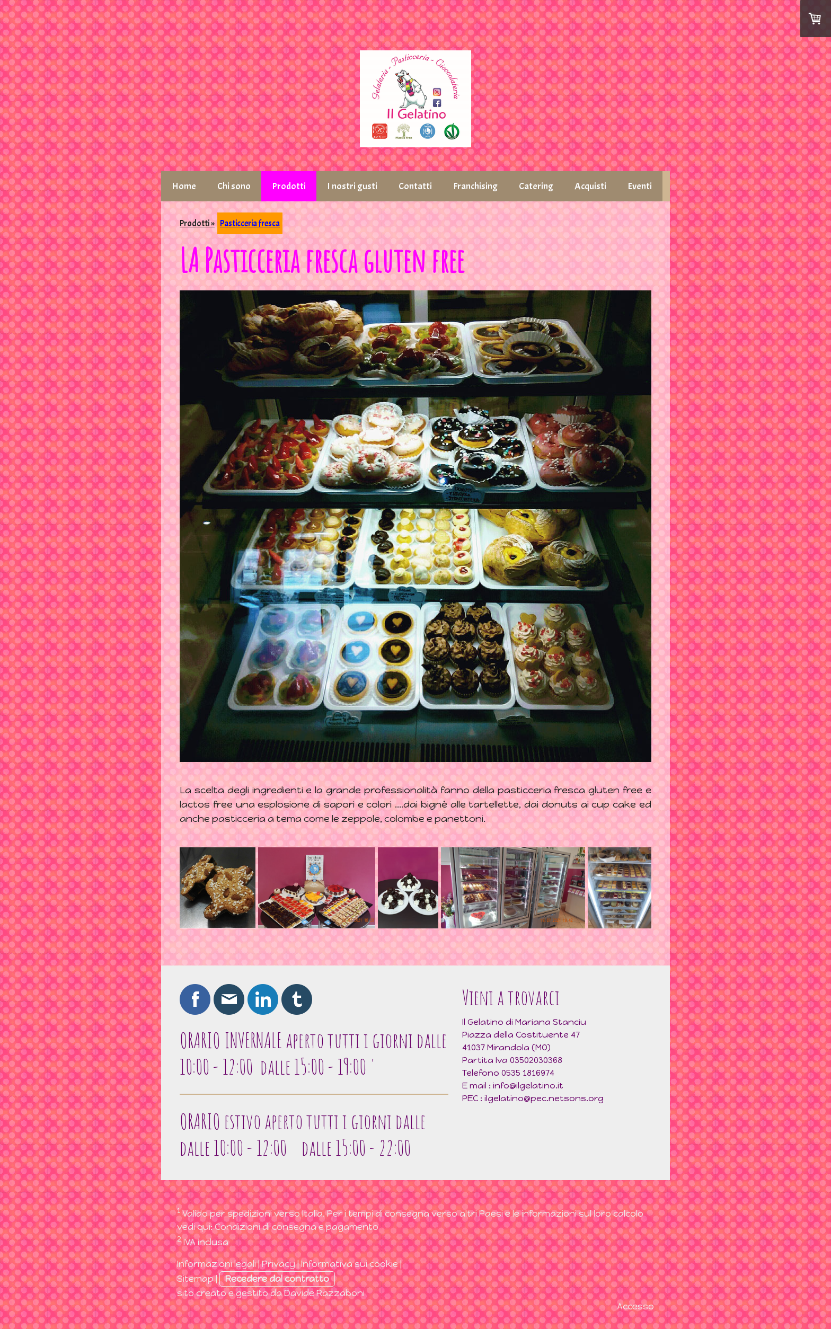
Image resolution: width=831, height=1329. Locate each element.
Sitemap (195, 1278)
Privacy (278, 1264)
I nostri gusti (352, 186)
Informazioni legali (216, 1264)
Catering (536, 186)
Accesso (635, 1306)
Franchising (475, 186)
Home (184, 186)
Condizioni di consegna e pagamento (296, 1226)
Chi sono (234, 186)
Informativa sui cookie (349, 1264)
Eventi (639, 186)
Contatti (415, 186)
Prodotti (289, 186)
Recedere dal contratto (277, 1278)
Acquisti (590, 186)
